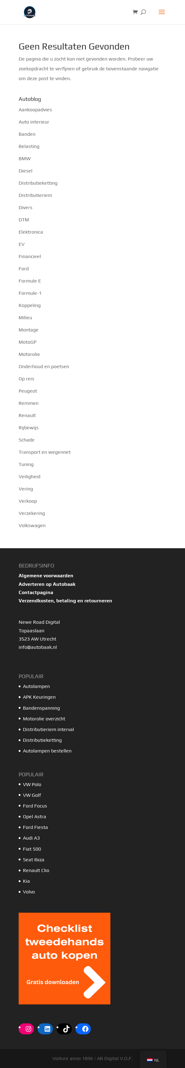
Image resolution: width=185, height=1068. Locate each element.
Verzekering (32, 513)
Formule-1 (30, 293)
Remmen (29, 403)
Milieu (25, 317)
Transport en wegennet (45, 452)
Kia (26, 881)
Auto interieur (34, 122)
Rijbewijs (29, 428)
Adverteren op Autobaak (47, 584)
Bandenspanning (41, 708)
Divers (25, 207)
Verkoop (28, 501)
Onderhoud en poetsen (44, 366)
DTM (24, 220)
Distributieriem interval (48, 729)
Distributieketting (38, 183)
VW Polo (32, 784)
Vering (26, 489)
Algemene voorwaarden (46, 575)
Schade (27, 440)
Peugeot (28, 391)
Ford (24, 269)
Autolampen (36, 686)
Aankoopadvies (35, 110)
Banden (27, 134)
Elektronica (31, 232)
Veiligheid (29, 476)
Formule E (30, 281)
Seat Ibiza (33, 860)
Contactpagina (36, 592)
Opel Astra (35, 816)
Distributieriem (35, 195)
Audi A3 (31, 838)
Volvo (29, 892)
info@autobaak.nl (38, 647)
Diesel (25, 171)
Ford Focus (35, 806)
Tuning (26, 464)
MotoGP (27, 342)
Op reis (26, 379)
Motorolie (29, 354)
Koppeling (30, 305)
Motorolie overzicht (44, 719)
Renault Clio (36, 870)
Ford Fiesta (35, 827)
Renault (27, 415)
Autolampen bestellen (47, 751)
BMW (25, 158)
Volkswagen (32, 525)
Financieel (30, 256)
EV (21, 244)
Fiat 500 (32, 849)
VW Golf (32, 795)
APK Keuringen (39, 697)
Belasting (29, 146)
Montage (29, 330)
